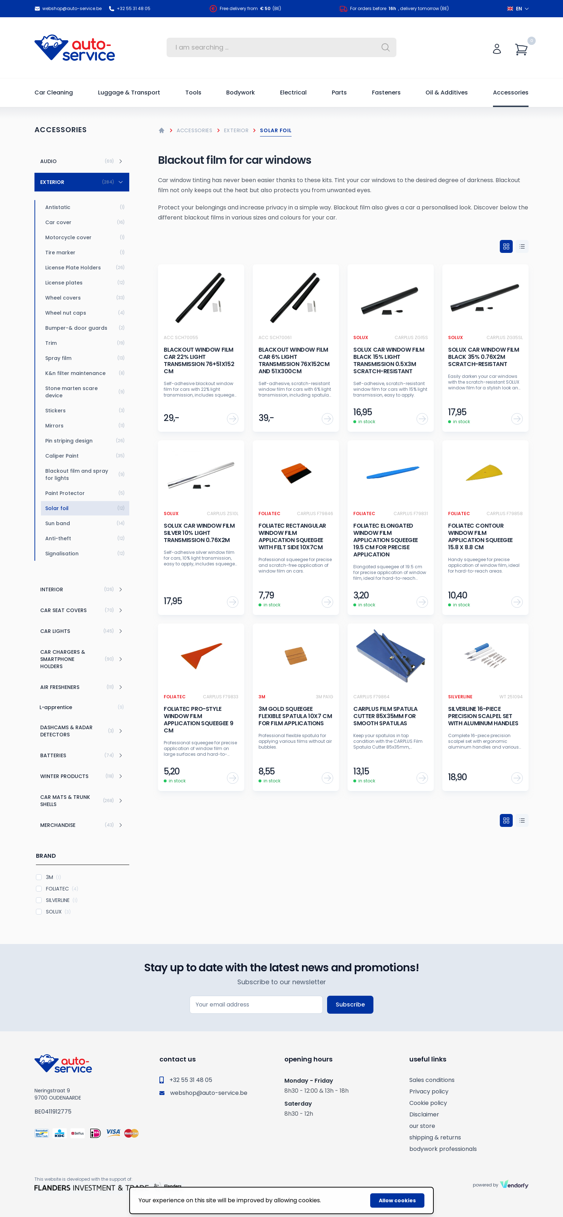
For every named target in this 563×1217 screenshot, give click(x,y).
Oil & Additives (446, 92)
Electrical (293, 92)
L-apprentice (81, 707)
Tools (193, 92)
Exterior (236, 130)
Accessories (511, 92)
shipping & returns (435, 1137)
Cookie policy (428, 1103)
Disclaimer (424, 1114)
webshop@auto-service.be (68, 8)
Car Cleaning (53, 92)
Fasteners (386, 92)
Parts (339, 92)
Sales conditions (432, 1080)
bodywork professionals (443, 1149)
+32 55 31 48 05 (129, 8)
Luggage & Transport (129, 92)
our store (422, 1126)
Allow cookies (397, 1200)
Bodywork (240, 92)
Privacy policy (428, 1091)
